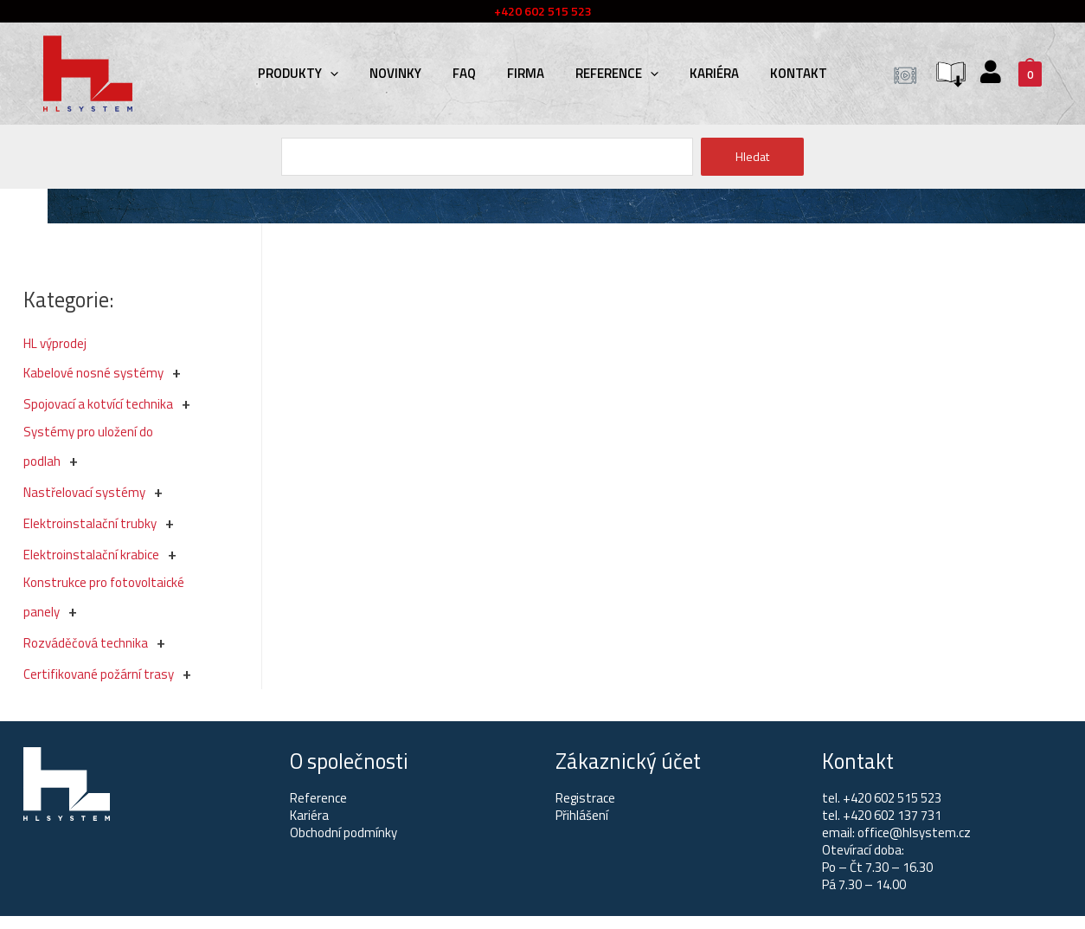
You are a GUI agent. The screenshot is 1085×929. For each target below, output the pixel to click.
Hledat (752, 156)
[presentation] (330, 73)
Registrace (585, 798)
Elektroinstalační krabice (91, 554)
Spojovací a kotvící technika (98, 404)
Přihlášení (581, 815)
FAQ (464, 73)
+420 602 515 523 (892, 798)
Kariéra (714, 73)
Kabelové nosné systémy (93, 373)
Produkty (298, 73)
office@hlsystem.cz (914, 832)
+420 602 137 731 (892, 815)
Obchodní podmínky (343, 832)
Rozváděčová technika (85, 643)
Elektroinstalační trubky (90, 523)
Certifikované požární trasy (98, 674)
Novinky (395, 73)
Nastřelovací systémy (84, 492)
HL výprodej (55, 343)
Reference (616, 73)
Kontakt (798, 73)
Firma (525, 73)
